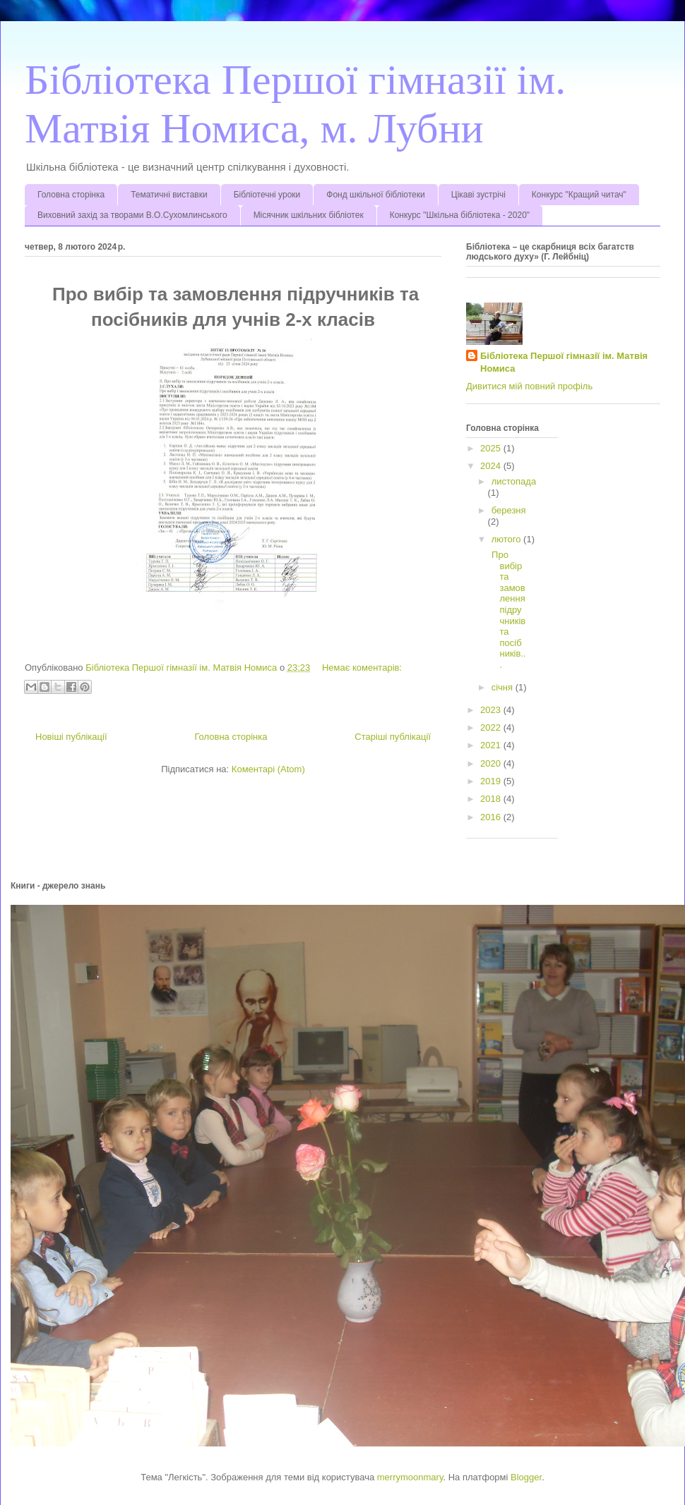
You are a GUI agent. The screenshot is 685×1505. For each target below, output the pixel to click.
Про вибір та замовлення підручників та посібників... (507, 609)
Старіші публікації (393, 736)
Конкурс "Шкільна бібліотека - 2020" (460, 215)
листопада (514, 481)
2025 (492, 448)
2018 (492, 798)
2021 (492, 745)
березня (509, 510)
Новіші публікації (71, 736)
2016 (492, 817)
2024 (492, 466)
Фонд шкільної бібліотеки (375, 195)
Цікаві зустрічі (478, 195)
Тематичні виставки (169, 195)
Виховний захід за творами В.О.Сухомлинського (132, 215)
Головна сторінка (71, 195)
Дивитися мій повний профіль (529, 386)
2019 (492, 781)
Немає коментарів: (362, 667)
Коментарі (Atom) (268, 769)
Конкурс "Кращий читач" (579, 195)
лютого (507, 539)
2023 (492, 710)
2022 (492, 727)
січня (504, 687)
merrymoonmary (410, 1477)
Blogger (526, 1477)
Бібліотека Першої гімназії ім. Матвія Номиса (564, 362)
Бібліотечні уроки (267, 195)
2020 (492, 763)
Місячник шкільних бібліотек (309, 215)
